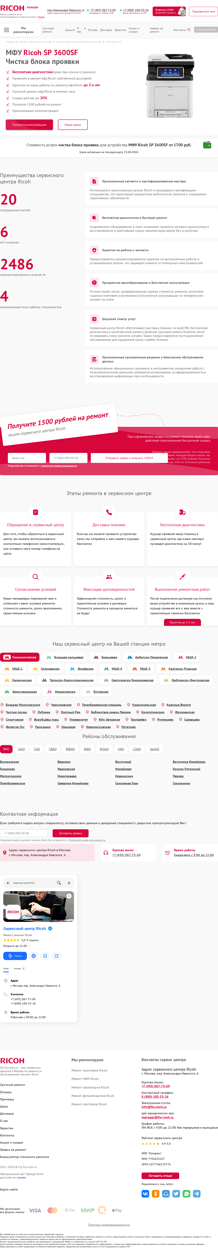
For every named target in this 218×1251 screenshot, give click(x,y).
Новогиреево (67, 776)
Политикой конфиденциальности (87, 840)
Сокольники (181, 783)
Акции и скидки (134, 30)
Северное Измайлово (73, 783)
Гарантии (120, 30)
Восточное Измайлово (189, 762)
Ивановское (66, 769)
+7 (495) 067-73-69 (103, 10)
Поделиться (145, 1194)
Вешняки (64, 762)
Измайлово (123, 769)
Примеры (7, 1099)
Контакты (180, 30)
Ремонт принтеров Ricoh (89, 1070)
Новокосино (124, 776)
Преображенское (12, 783)
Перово (178, 776)
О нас (81, 30)
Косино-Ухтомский (186, 769)
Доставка (106, 30)
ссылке (21, 1177)
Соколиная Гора (126, 783)
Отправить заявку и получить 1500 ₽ (129, 458)
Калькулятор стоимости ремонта (24, 1157)
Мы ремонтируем (18, 30)
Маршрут (15, 955)
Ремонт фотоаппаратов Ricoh (93, 1096)
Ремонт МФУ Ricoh (85, 1079)
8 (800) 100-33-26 (155, 1096)
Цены (69, 30)
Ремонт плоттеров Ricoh (89, 1104)
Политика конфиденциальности (109, 1225)
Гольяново (7, 769)
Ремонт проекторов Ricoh (90, 1087)
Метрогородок (11, 776)
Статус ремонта (206, 29)
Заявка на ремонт (156, 30)
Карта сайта (9, 1189)
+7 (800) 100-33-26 (136, 10)
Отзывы (93, 30)
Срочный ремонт (48, 30)
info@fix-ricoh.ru (154, 1107)
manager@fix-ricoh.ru (158, 1117)
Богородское (9, 762)
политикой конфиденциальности (59, 465)
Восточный (123, 762)
